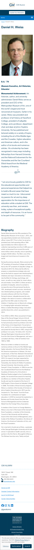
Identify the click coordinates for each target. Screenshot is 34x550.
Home (2, 21)
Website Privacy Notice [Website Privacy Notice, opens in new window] (17, 532)
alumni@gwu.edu (9, 481)
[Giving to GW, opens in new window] (5, 488)
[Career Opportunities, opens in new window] (8, 499)
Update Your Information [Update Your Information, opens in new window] (17, 12)
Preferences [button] (6, 546)
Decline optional (16, 546)
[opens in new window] (2, 506)
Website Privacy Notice (21, 540)
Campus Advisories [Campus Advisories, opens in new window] (17, 526)
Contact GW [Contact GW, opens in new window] (17, 535)
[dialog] (17, 542)
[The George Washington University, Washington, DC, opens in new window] (17, 519)
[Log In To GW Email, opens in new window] (7, 495)
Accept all (27, 546)
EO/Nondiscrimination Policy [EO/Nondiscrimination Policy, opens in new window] (17, 529)
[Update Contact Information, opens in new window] (10, 491)
